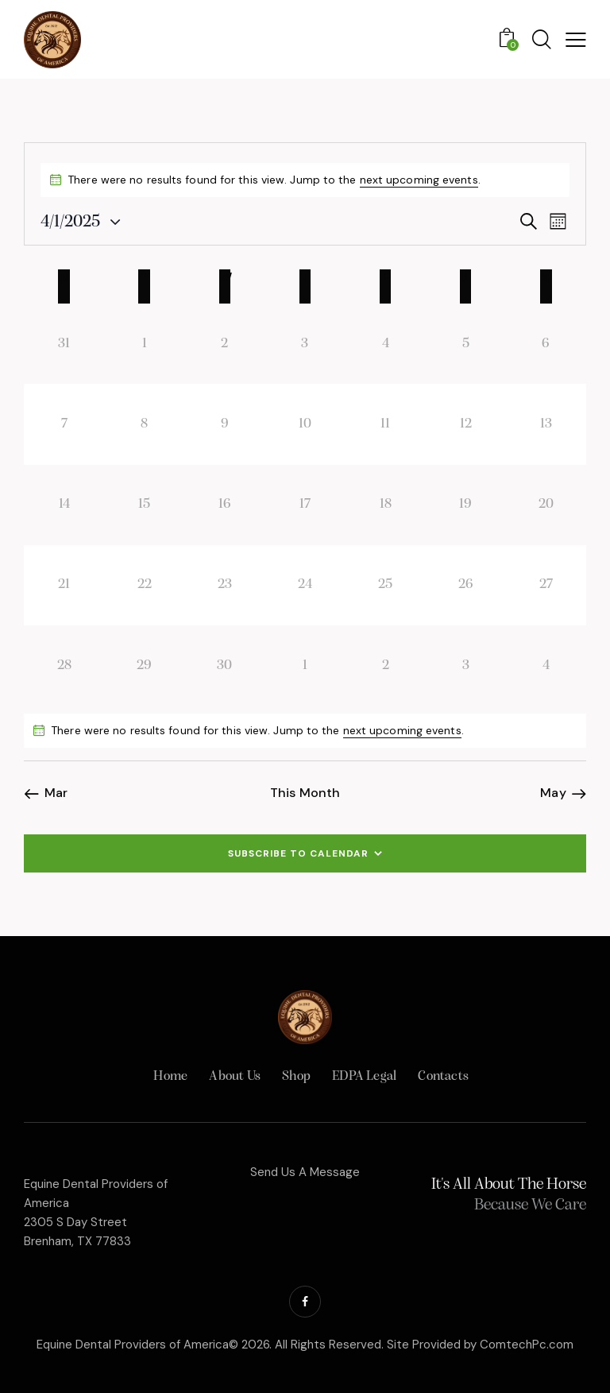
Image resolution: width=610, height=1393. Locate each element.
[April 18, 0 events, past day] (386, 505)
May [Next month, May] (553, 793)
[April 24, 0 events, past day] (304, 585)
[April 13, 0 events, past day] (546, 424)
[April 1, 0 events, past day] (144, 344)
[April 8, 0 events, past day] (144, 424)
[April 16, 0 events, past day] (224, 505)
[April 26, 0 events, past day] (466, 585)
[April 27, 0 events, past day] (546, 585)
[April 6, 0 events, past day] (546, 344)
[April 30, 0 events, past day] (224, 665)
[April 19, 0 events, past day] (466, 505)
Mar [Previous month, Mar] (56, 793)
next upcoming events (419, 179)
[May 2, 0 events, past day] (386, 665)
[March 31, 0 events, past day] (64, 344)
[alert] (305, 731)
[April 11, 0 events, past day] (386, 424)
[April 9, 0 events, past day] (224, 424)
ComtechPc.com (526, 1344)
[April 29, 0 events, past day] (144, 665)
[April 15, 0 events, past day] (144, 505)
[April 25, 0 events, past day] (386, 585)
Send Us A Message (305, 1172)
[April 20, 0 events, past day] (546, 505)
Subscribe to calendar (298, 853)
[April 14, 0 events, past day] (64, 505)
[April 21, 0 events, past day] (64, 585)
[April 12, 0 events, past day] (466, 424)
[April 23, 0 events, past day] (224, 585)
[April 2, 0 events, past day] (224, 344)
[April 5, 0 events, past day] (466, 344)
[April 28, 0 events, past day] (64, 665)
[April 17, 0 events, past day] (304, 505)
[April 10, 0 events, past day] (304, 424)
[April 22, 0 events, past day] (144, 585)
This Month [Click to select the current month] (305, 793)
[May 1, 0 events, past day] (304, 665)
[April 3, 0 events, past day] (304, 344)
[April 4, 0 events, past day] (386, 344)
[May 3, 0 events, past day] (466, 665)
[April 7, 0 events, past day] (64, 424)
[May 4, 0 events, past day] (546, 665)
